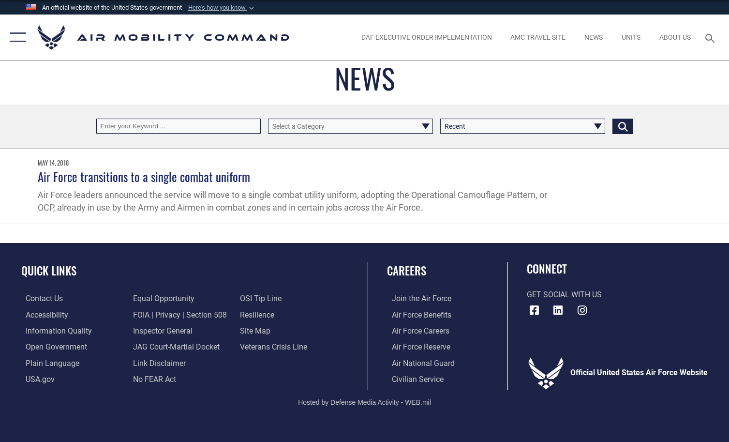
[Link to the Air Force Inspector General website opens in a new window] (161, 330)
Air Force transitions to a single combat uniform (144, 176)
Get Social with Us (564, 294)
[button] (222, 8)
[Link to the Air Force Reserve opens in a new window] (416, 346)
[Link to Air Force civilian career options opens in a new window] (413, 378)
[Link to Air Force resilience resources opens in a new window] (258, 314)
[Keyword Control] (178, 126)
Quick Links (48, 270)
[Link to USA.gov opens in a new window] (35, 378)
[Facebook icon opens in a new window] (534, 310)
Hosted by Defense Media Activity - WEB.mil (364, 401)
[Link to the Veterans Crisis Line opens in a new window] (275, 346)
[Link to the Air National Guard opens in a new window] (418, 362)
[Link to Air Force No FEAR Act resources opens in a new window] (153, 378)
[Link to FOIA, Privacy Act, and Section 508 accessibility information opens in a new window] (178, 314)
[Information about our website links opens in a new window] (158, 362)
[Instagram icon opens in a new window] (582, 310)
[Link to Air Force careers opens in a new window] (416, 330)
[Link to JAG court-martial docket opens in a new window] (175, 346)
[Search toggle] (711, 37)
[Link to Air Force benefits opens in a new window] (416, 314)
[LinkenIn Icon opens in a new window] (558, 310)
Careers (406, 270)
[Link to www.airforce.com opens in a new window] (416, 298)
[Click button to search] (622, 126)
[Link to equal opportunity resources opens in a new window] (162, 298)
